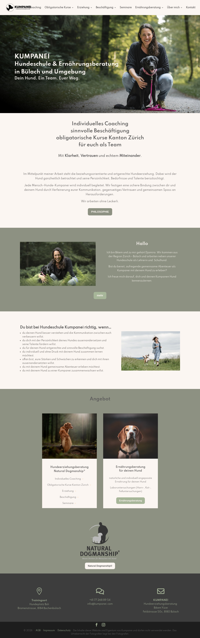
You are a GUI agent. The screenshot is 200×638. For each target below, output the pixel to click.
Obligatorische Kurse (58, 8)
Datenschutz (63, 630)
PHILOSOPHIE (100, 211)
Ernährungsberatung (148, 8)
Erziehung (83, 8)
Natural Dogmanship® (100, 566)
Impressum (49, 630)
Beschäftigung (104, 8)
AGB (38, 630)
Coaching (35, 8)
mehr (100, 295)
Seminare (126, 8)
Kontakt (190, 8)
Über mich (173, 8)
